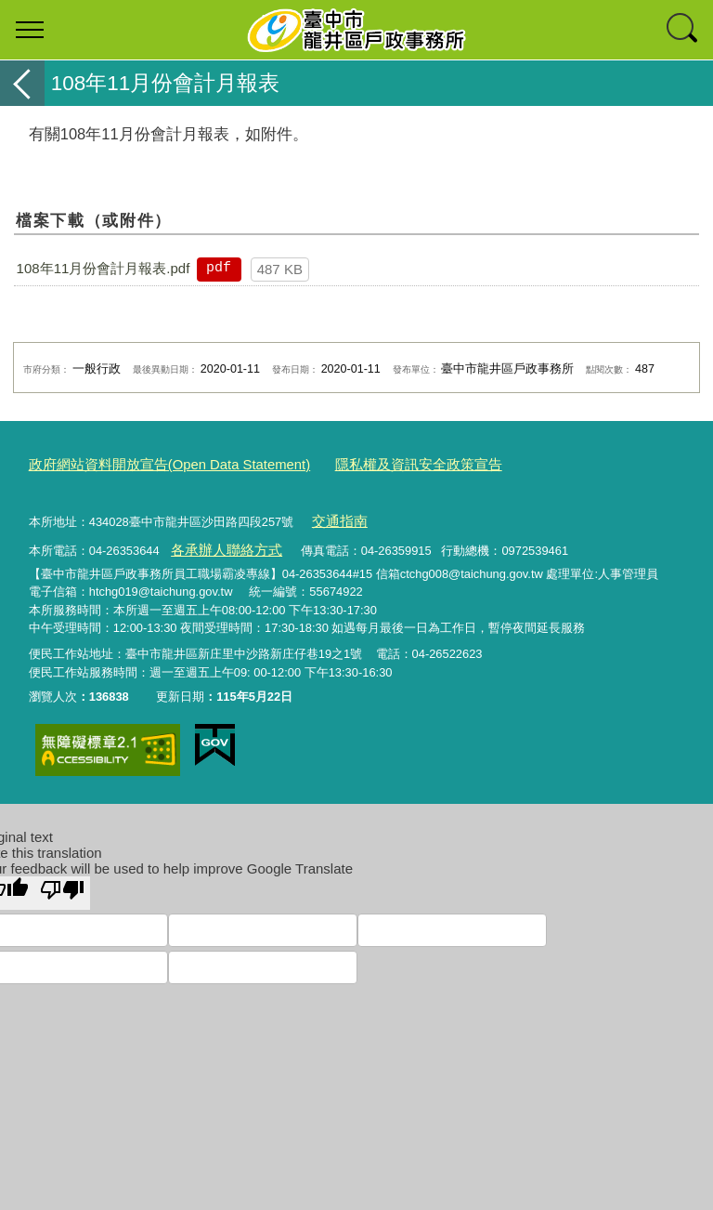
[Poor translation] (62, 881)
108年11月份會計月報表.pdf (103, 268)
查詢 (683, 29)
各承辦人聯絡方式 (218, 540)
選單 (29, 29)
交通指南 (335, 515)
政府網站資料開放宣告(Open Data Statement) (151, 463)
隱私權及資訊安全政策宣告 (369, 463)
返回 (22, 83)
